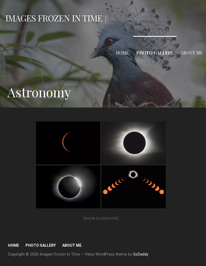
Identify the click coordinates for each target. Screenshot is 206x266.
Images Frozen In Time (53, 18)
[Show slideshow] (101, 218)
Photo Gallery (154, 53)
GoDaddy (140, 254)
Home (122, 53)
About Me (192, 53)
